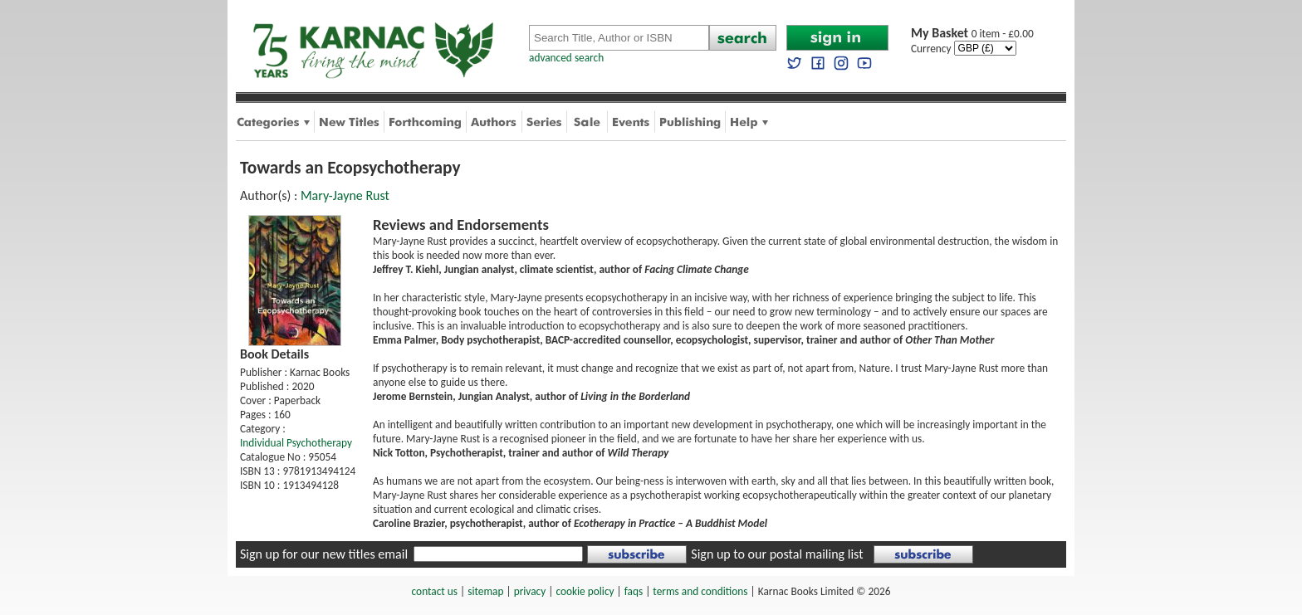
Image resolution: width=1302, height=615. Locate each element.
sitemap (485, 591)
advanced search (566, 58)
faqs (633, 591)
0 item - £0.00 (972, 34)
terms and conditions (700, 591)
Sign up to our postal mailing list (777, 554)
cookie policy (585, 591)
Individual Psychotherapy (296, 443)
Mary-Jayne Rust (345, 195)
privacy (530, 591)
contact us (435, 591)
